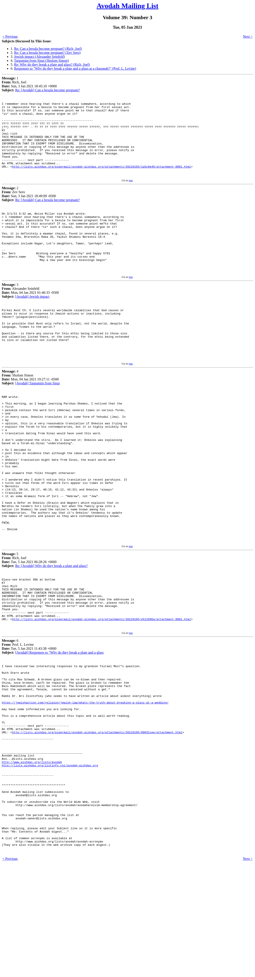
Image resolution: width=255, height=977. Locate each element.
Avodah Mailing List (127, 6)
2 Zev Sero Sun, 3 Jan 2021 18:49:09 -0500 (29, 208)
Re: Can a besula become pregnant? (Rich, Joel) (48, 49)
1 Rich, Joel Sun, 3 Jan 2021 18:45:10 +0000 (29, 84)
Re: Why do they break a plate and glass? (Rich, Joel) (52, 64)
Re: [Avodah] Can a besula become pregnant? (47, 90)
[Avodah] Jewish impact (32, 323)
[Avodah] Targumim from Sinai (37, 419)
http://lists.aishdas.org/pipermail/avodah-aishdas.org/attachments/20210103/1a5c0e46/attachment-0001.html (101, 180)
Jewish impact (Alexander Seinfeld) (39, 56)
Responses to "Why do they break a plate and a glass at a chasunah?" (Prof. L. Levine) (75, 68)
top (131, 195)
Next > (248, 36)
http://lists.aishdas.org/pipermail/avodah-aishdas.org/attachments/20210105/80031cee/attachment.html (97, 822)
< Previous (10, 36)
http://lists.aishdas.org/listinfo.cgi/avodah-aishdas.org (50, 862)
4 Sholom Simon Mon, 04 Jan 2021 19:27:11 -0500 (30, 413)
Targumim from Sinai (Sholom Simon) (41, 60)
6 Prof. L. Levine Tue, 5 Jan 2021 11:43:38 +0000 (29, 722)
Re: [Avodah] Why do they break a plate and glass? (51, 631)
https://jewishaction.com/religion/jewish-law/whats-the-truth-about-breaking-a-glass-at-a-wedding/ (85, 786)
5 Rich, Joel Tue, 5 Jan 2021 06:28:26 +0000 (29, 625)
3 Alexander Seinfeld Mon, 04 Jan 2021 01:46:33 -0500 (30, 317)
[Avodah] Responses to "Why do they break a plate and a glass (59, 728)
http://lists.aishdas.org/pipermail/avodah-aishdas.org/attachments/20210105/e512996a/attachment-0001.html (101, 694)
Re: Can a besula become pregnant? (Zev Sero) (47, 52)
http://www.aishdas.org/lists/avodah (32, 858)
